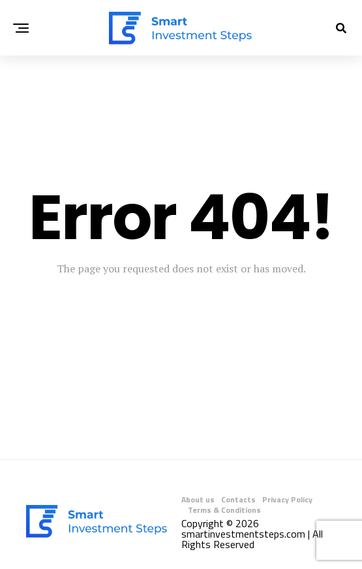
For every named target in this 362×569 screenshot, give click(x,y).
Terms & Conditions (224, 510)
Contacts (238, 499)
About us (198, 499)
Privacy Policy (287, 499)
